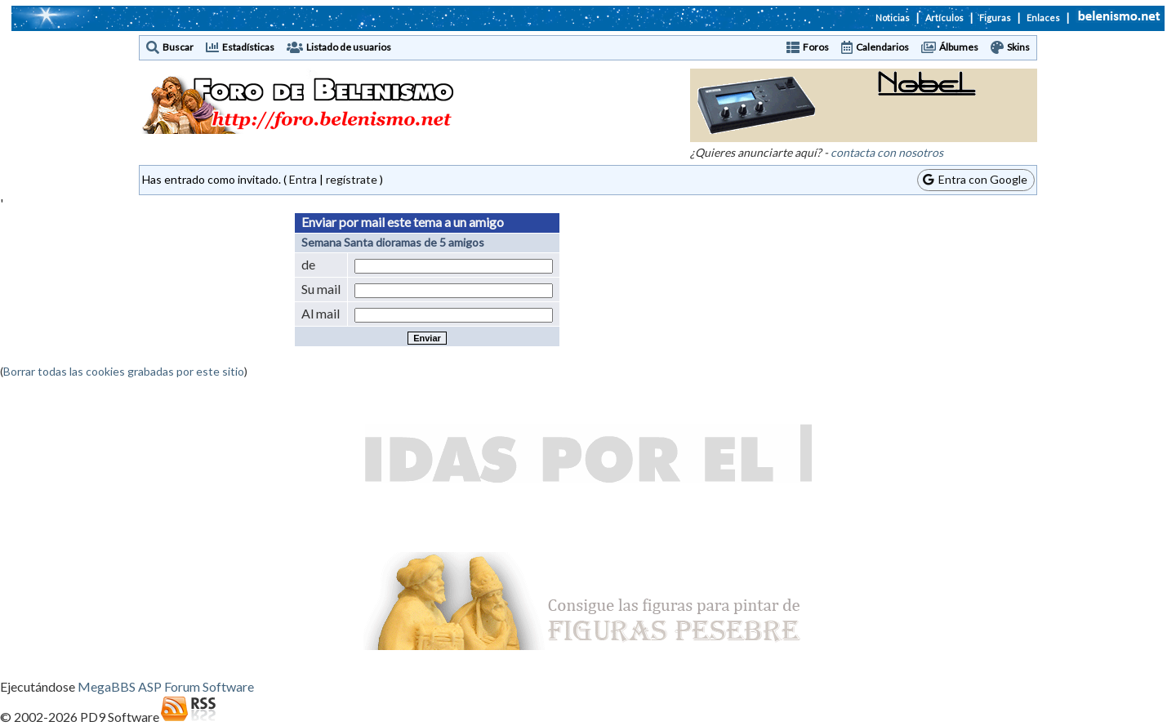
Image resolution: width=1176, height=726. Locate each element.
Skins (1018, 47)
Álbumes (958, 47)
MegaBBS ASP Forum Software (166, 686)
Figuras (995, 17)
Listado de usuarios (348, 47)
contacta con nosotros (887, 152)
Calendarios (882, 47)
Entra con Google (975, 179)
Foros (816, 47)
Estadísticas (248, 47)
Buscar (178, 47)
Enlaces (1043, 17)
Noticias (892, 17)
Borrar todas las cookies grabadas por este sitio (123, 371)
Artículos (944, 17)
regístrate (351, 179)
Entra (303, 179)
